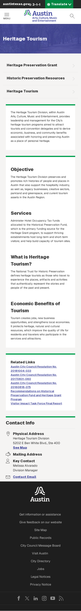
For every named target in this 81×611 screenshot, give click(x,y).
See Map (20, 448)
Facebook (18, 598)
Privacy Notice (40, 584)
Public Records (40, 538)
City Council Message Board (41, 546)
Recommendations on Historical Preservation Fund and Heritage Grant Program (36, 395)
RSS (61, 598)
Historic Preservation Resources (36, 78)
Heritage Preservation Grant (32, 65)
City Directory (40, 561)
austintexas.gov (16, 4)
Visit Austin (40, 553)
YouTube (52, 598)
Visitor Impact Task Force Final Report (36, 403)
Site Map (40, 530)
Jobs (40, 569)
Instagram (44, 598)
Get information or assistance (40, 514)
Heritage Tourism (22, 91)
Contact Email (24, 477)
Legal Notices (40, 577)
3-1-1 (36, 5)
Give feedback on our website (40, 522)
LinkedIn (35, 598)
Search (72, 16)
